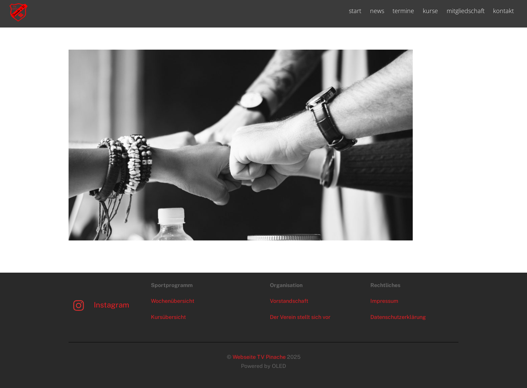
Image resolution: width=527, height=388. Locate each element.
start (355, 11)
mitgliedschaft (466, 11)
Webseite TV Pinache (259, 357)
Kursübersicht (168, 317)
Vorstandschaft (289, 301)
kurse (430, 11)
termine (403, 11)
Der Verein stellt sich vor (300, 317)
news (377, 11)
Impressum (384, 301)
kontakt (503, 11)
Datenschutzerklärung (398, 317)
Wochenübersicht (172, 301)
